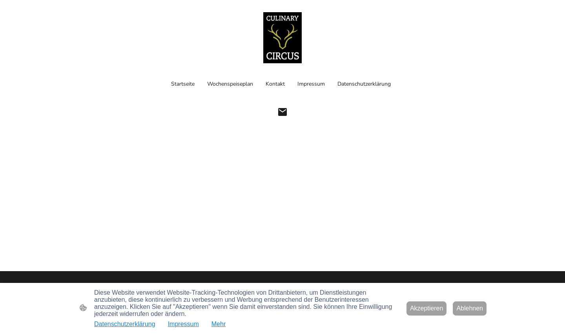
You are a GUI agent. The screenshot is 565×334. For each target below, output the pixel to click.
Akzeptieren (426, 308)
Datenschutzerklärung (124, 324)
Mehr (218, 324)
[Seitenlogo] (282, 37)
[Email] (282, 112)
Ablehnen (469, 308)
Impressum (183, 324)
